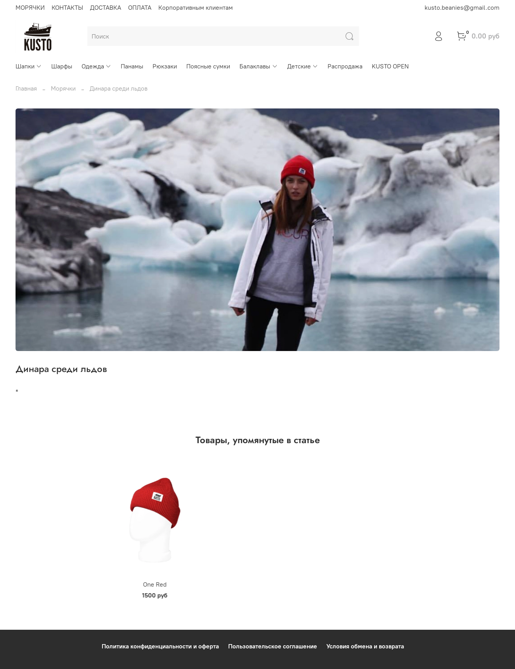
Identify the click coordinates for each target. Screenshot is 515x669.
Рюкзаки (165, 66)
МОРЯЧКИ (30, 7)
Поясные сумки (208, 66)
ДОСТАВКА (105, 7)
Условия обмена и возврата (365, 646)
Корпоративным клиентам (195, 7)
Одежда (96, 66)
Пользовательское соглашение (272, 646)
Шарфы (61, 66)
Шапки (29, 66)
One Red (59, 593)
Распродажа (345, 66)
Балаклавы (258, 66)
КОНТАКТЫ (67, 7)
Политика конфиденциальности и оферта (160, 646)
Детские (302, 66)
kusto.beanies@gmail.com (462, 7)
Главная (26, 88)
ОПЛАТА (139, 7)
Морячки (63, 88)
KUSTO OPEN (390, 66)
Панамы (132, 66)
